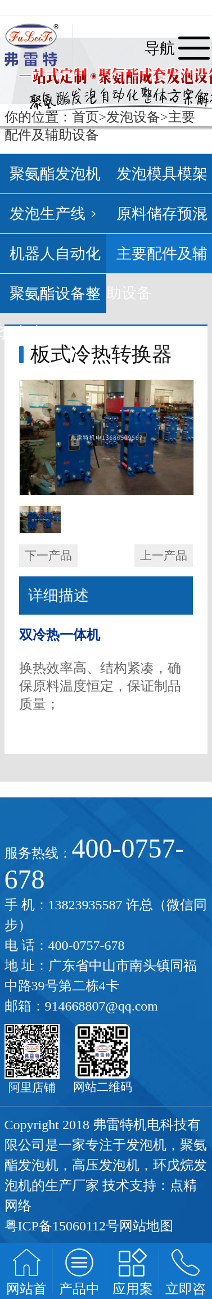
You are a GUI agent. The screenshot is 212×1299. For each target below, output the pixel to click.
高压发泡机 (105, 1165)
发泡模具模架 (162, 173)
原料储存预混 (162, 213)
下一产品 (48, 555)
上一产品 (163, 555)
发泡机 (146, 1145)
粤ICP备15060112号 (61, 1226)
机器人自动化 (55, 253)
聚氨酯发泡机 (55, 173)
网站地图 (146, 1226)
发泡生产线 (47, 213)
